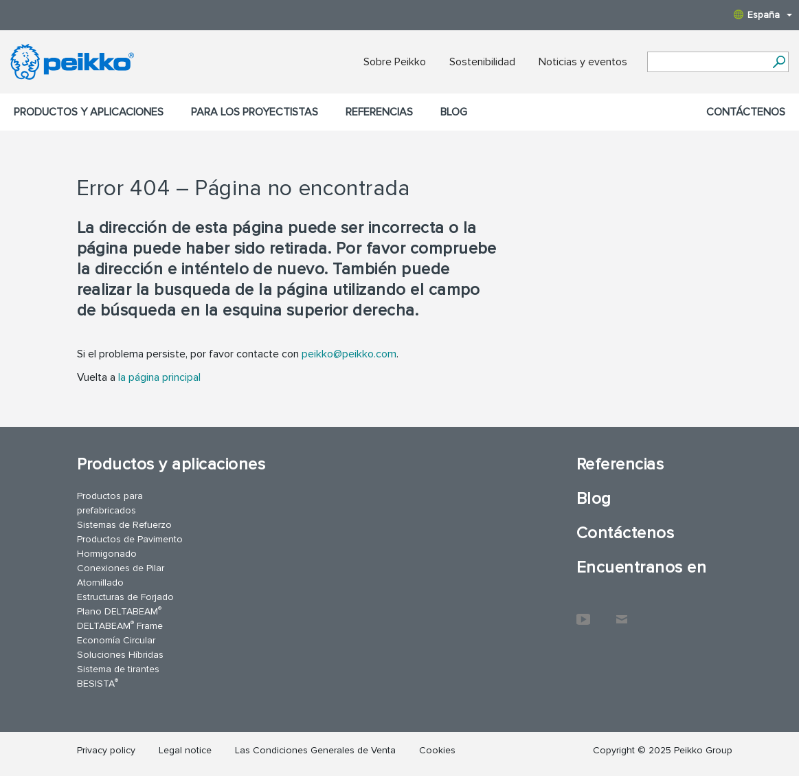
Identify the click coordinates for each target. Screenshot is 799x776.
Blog (453, 112)
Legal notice (185, 750)
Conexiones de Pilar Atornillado (120, 575)
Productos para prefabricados (110, 503)
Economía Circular (116, 640)
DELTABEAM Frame (120, 625)
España (763, 15)
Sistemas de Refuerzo (124, 525)
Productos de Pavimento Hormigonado (130, 546)
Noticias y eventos (583, 62)
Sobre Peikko (394, 62)
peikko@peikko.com (349, 354)
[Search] (778, 61)
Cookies (437, 750)
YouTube (583, 612)
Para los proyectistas (254, 112)
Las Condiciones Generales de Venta (315, 750)
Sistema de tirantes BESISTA (118, 676)
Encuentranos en (641, 567)
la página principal (159, 377)
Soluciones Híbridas (120, 655)
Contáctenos (745, 112)
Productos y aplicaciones (89, 112)
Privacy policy (106, 750)
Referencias (379, 112)
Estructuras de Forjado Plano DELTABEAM (125, 604)
